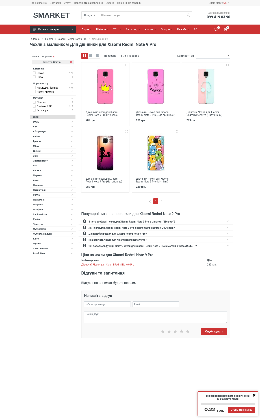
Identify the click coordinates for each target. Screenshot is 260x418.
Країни (53, 219)
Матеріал (53, 98)
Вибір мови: (219, 2)
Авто (53, 180)
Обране (110, 3)
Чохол (40, 73)
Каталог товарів (53, 29)
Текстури (53, 224)
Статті (67, 3)
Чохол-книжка (45, 91)
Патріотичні (53, 190)
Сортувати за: (185, 55)
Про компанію (38, 3)
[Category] (90, 15)
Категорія (53, 68)
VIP (53, 126)
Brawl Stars (53, 253)
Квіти (53, 238)
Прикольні (53, 199)
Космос (53, 170)
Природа (53, 204)
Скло (40, 77)
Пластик (42, 102)
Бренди (53, 141)
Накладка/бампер (47, 87)
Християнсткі (53, 248)
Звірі (53, 155)
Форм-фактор (53, 83)
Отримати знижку (241, 409)
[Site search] (141, 15)
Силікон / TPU (45, 106)
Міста (53, 146)
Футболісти (53, 229)
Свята (53, 194)
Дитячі (53, 151)
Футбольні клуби (53, 233)
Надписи (53, 185)
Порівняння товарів (129, 3)
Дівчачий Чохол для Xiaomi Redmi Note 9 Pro (107, 264)
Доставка (55, 3)
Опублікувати (214, 331)
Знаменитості (53, 160)
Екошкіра (42, 110)
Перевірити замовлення (88, 3)
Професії (53, 209)
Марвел (53, 175)
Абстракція (53, 131)
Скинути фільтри (57, 62)
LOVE (53, 121)
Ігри (53, 165)
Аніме (53, 136)
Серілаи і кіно (53, 214)
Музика (53, 243)
